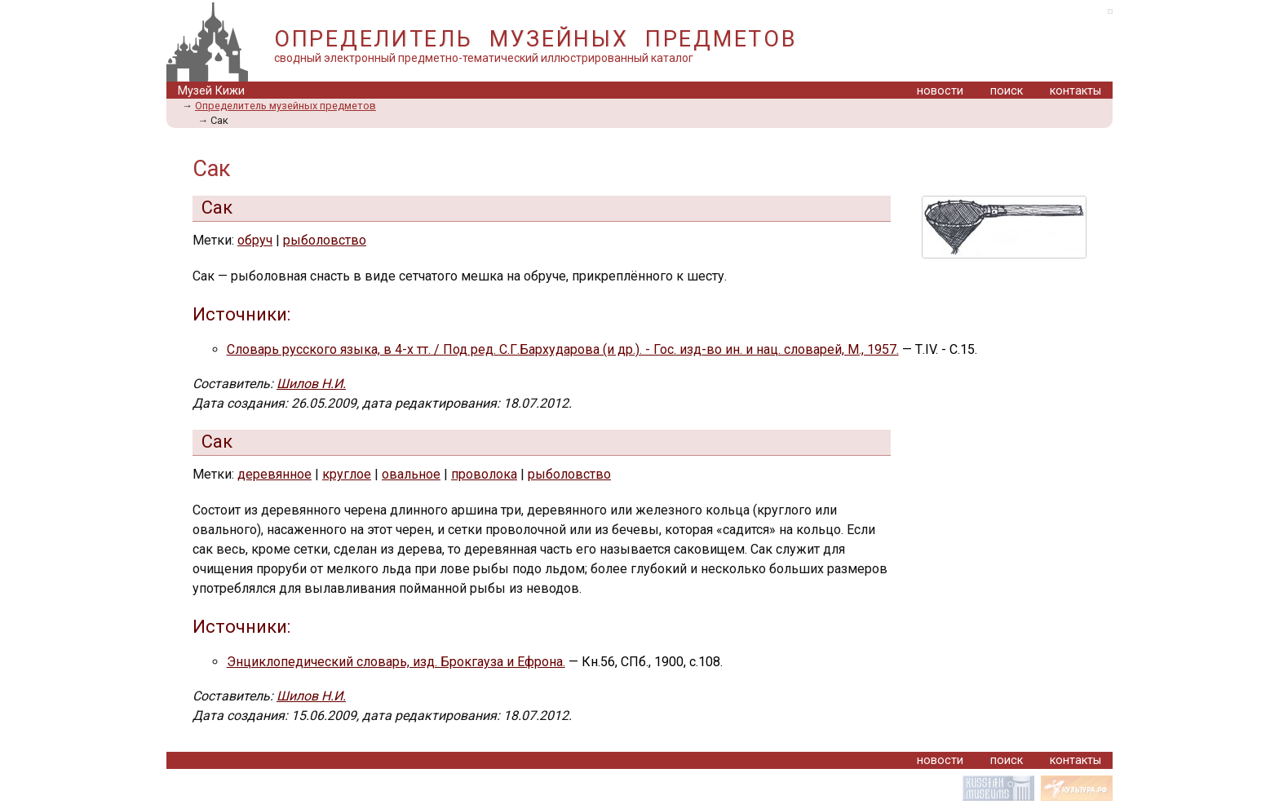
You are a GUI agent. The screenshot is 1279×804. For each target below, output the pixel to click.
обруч (254, 240)
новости (940, 91)
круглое (346, 474)
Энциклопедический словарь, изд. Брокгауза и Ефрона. (396, 661)
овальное (411, 474)
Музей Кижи (211, 91)
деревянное (274, 474)
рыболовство (324, 240)
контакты (1075, 91)
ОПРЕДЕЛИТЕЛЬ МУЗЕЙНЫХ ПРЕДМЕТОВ (535, 39)
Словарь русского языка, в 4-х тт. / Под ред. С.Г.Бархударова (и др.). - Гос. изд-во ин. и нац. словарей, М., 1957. (563, 349)
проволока (484, 474)
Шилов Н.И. (311, 383)
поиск (1006, 91)
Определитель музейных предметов (285, 105)
